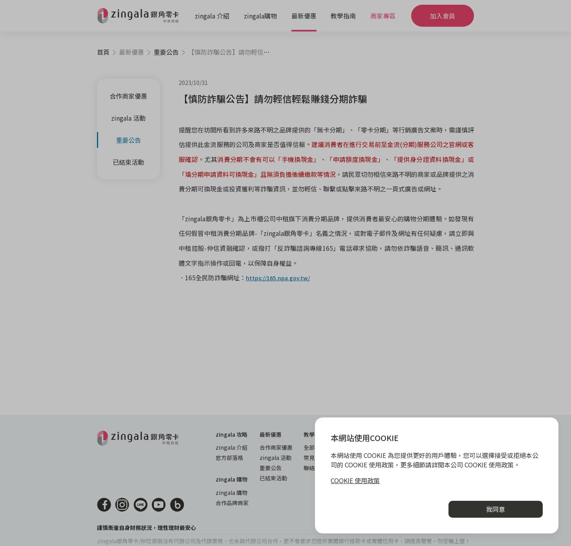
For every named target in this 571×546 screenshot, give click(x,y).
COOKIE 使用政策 (355, 480)
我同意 (495, 509)
